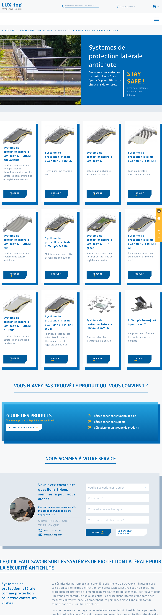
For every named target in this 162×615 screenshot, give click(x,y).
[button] (158, 232)
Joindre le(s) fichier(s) (125, 532)
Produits (62, 30)
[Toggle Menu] (156, 19)
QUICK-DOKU (126, 6)
